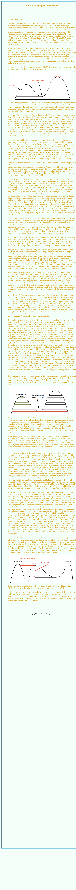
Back (42, 10)
